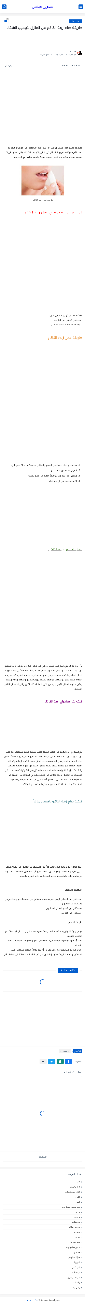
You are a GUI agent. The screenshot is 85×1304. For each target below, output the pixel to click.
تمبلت (77, 1232)
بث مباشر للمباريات (71, 1207)
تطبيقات (76, 1222)
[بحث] (4, 6)
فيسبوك (76, 1252)
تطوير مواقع (74, 1227)
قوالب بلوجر (74, 1257)
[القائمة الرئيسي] (81, 6)
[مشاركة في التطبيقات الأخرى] (43, 1061)
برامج (77, 1212)
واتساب (76, 1282)
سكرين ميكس (42, 6)
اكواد (77, 1197)
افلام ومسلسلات (72, 1191)
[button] (68, 1061)
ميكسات (76, 1272)
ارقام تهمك (75, 1186)
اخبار (77, 1181)
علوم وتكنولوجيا (73, 1247)
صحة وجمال (75, 21)
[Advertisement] (53, 39)
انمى (77, 1202)
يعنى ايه (76, 1287)
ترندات (77, 1217)
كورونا (77, 1262)
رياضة (77, 1237)
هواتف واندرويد (73, 1277)
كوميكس (76, 1267)
